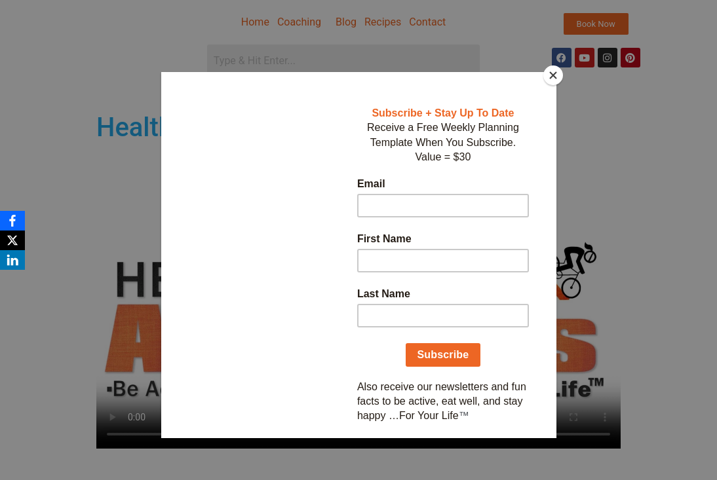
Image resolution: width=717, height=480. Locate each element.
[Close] (553, 75)
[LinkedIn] (12, 260)
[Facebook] (12, 221)
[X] (12, 240)
